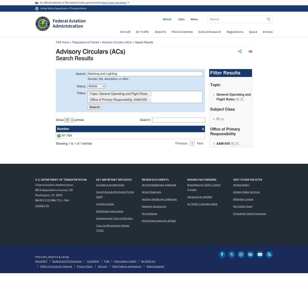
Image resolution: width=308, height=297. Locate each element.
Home (62, 42)
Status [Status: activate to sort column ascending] (160, 128)
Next (200, 168)
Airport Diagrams (151, 215)
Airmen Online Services (246, 215)
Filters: (81, 93)
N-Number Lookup (243, 223)
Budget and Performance (67, 284)
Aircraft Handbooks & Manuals (159, 208)
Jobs (181, 19)
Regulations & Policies (85, 42)
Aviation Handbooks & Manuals (159, 223)
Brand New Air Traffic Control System (203, 211)
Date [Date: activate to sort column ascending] (190, 128)
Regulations (235, 32)
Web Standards (155, 290)
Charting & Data (105, 227)
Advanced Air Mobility (199, 220)
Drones (268, 32)
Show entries (70, 120)
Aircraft (125, 32)
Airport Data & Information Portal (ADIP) (115, 218)
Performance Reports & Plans (159, 244)
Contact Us (42, 229)
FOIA (107, 284)
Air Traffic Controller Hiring (202, 227)
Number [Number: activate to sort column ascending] (63, 128)
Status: (81, 86)
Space (253, 32)
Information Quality (125, 284)
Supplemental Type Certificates (114, 242)
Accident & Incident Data (110, 208)
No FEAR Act (148, 284)
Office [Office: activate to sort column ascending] (175, 128)
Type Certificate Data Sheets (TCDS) (112, 251)
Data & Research (209, 32)
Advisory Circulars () (117, 42)
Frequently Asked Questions (249, 237)
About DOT (41, 284)
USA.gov (102, 290)
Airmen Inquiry (241, 208)
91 (218, 119)
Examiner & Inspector (154, 230)
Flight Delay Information (109, 235)
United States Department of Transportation (63, 8)
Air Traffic (142, 32)
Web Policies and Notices (127, 290)
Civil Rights (93, 284)
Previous (181, 168)
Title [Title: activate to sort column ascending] (78, 128)
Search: (81, 74)
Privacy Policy (85, 290)
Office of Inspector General (56, 290)
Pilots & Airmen (182, 32)
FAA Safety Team (243, 230)
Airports (160, 32)
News (194, 19)
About (167, 19)
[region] (130, 142)
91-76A (62, 135)
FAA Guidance (150, 237)
